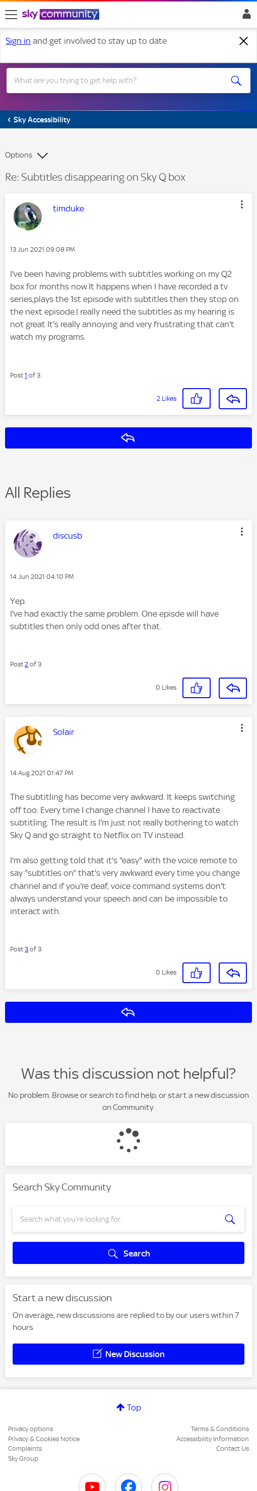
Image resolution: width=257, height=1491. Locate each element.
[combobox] (116, 80)
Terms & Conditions (220, 1429)
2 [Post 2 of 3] (26, 664)
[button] (242, 204)
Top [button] (134, 1407)
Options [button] (18, 155)
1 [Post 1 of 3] (26, 375)
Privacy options (30, 1429)
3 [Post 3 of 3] (26, 949)
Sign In (244, 16)
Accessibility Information (212, 1439)
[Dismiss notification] (244, 41)
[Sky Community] (62, 15)
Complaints (25, 1448)
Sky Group (23, 1458)
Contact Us (232, 1448)
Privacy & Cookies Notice (44, 1439)
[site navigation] (11, 15)
